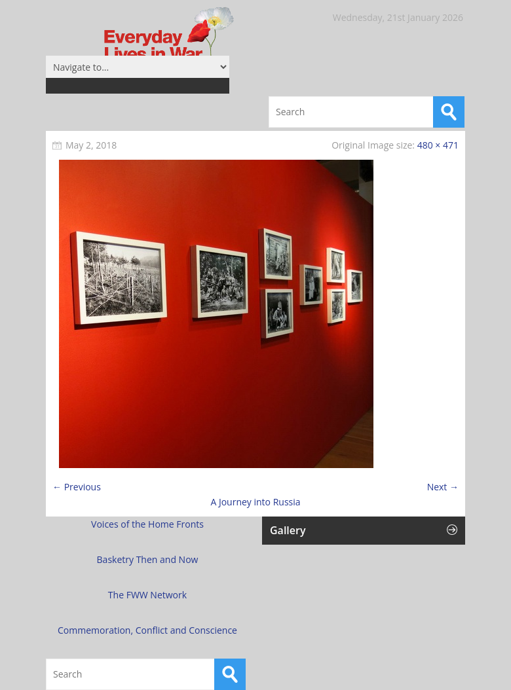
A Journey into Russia (255, 502)
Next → (443, 487)
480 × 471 (438, 145)
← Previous (76, 487)
